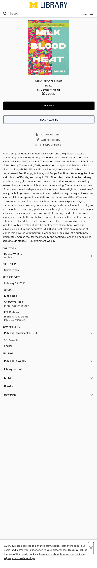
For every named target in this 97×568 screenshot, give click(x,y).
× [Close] (91, 548)
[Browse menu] (91, 13)
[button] (49, 106)
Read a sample (49, 119)
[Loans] (85, 14)
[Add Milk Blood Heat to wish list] (48, 134)
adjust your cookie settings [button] (19, 558)
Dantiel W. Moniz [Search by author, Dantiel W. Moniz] (50, 89)
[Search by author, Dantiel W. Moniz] (48, 256)
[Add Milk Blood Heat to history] (49, 140)
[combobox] (42, 14)
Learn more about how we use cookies (61, 554)
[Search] (4, 13)
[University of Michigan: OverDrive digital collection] (48, 5)
